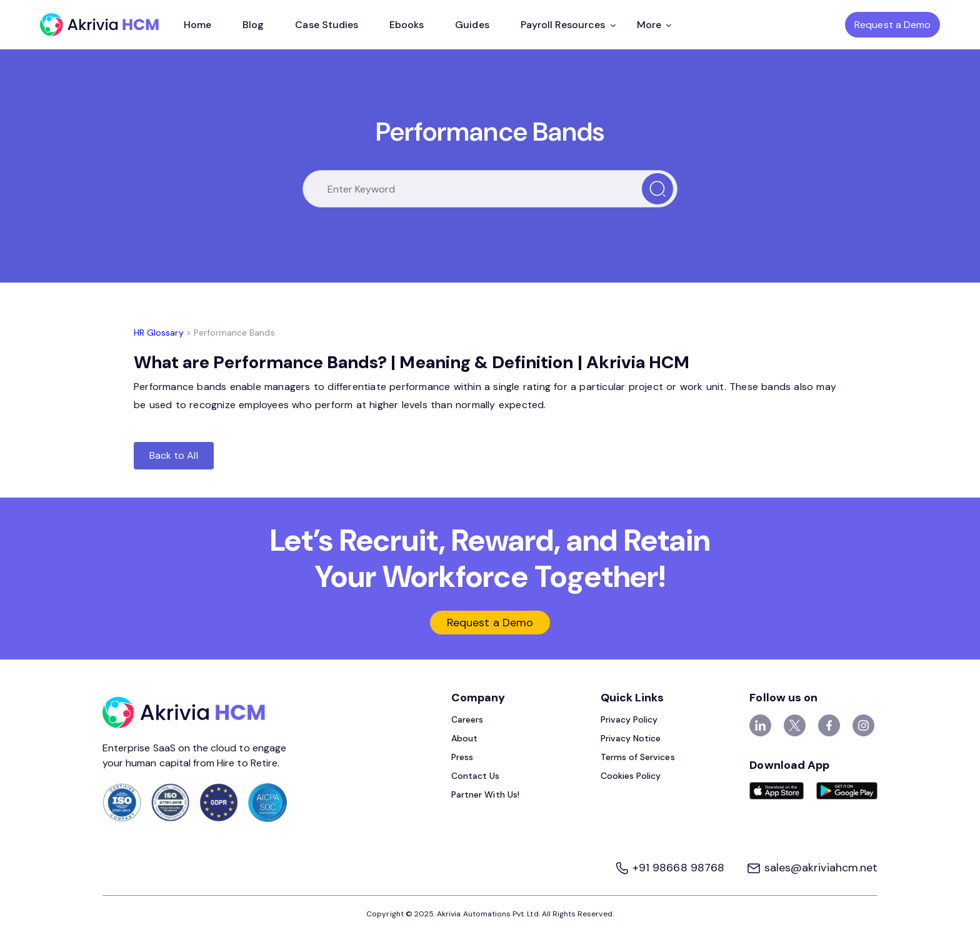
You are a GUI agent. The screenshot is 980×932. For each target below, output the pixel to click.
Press (462, 757)
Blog (253, 24)
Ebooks (406, 24)
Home (197, 24)
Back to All (173, 455)
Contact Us (475, 775)
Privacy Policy (629, 719)
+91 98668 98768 (671, 867)
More (654, 24)
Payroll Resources (568, 24)
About (464, 738)
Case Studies (326, 24)
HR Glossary (159, 332)
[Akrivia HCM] (99, 24)
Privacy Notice (631, 738)
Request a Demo (892, 24)
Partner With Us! (485, 794)
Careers (467, 719)
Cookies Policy (631, 775)
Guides (472, 24)
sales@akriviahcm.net (812, 867)
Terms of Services (638, 757)
